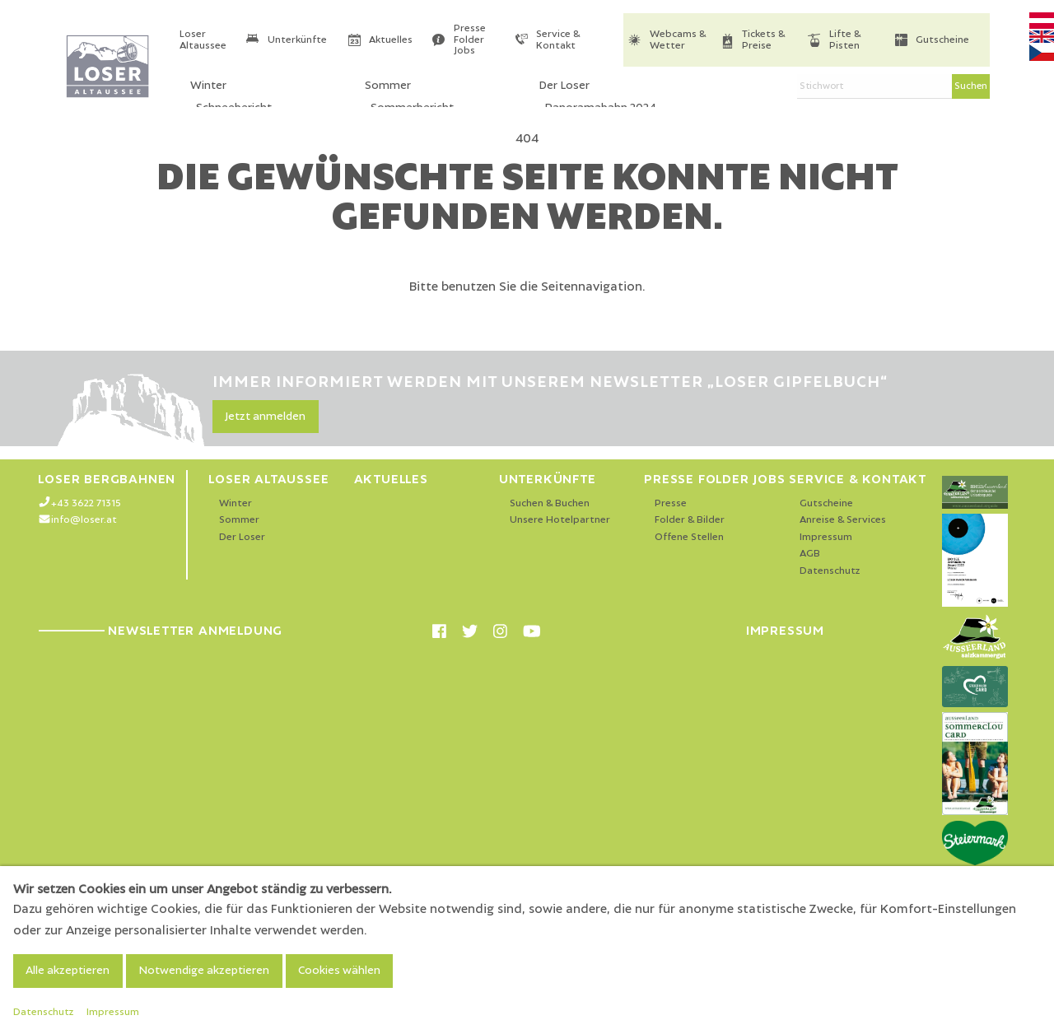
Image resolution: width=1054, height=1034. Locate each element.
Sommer (239, 520)
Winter (235, 503)
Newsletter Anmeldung (160, 630)
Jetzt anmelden (265, 416)
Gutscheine (942, 40)
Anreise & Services (843, 520)
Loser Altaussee (203, 40)
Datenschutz (830, 571)
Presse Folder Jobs (470, 39)
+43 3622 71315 (86, 503)
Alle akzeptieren (68, 970)
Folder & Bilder (690, 520)
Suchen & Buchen (550, 503)
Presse (671, 503)
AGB (810, 553)
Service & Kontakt (558, 40)
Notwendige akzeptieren (203, 970)
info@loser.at (84, 520)
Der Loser (242, 537)
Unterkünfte (297, 40)
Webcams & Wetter (678, 40)
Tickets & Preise (763, 40)
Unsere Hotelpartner (560, 520)
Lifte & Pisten (844, 40)
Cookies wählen (339, 970)
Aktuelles (391, 40)
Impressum (826, 537)
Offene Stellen (689, 537)
